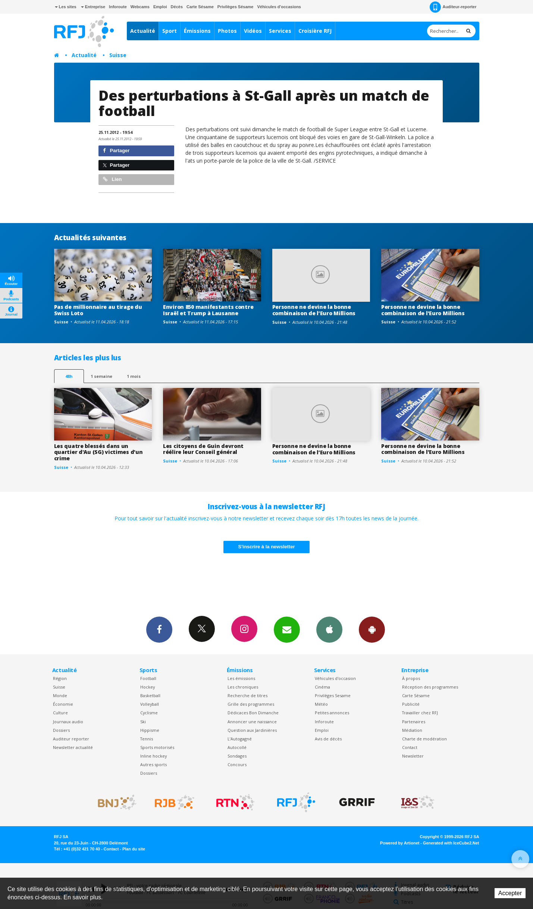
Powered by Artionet (399, 843)
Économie (63, 704)
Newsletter (413, 755)
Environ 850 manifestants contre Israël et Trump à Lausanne (208, 310)
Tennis (146, 738)
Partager (116, 150)
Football (148, 678)
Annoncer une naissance (252, 721)
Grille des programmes (251, 704)
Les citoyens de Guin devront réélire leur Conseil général (203, 449)
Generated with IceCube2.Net (451, 843)
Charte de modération (424, 738)
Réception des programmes (430, 686)
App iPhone (329, 629)
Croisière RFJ (315, 30)
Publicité (411, 704)
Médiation (412, 730)
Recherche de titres (247, 695)
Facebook (159, 629)
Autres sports (153, 764)
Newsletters (287, 629)
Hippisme (149, 730)
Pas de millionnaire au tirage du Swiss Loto (98, 310)
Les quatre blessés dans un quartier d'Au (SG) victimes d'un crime (98, 452)
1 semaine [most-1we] (101, 376)
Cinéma (322, 686)
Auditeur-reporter (453, 7)
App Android (372, 629)
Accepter (510, 893)
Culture (60, 712)
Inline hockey (153, 755)
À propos (411, 678)
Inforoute (118, 6)
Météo (321, 704)
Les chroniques (243, 686)
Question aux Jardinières (252, 730)
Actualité (142, 30)
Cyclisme (149, 712)
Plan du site (133, 849)
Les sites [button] (65, 6)
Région (60, 678)
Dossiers (61, 730)
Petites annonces (332, 712)
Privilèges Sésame (235, 6)
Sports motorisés (157, 747)
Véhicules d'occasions (279, 6)
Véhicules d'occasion (335, 678)
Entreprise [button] (93, 6)
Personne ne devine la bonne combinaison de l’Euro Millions (314, 310)
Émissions (197, 30)
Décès (177, 6)
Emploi (160, 6)
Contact (409, 747)
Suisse (117, 55)
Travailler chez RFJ (420, 712)
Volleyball (149, 704)
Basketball (150, 695)
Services (280, 30)
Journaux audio (68, 721)
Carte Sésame (200, 6)
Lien (112, 179)
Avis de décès (328, 738)
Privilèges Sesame (333, 695)
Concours (237, 764)
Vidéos (253, 30)
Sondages (237, 755)
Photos (227, 30)
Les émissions (241, 678)
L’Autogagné (240, 738)
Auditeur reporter (71, 738)
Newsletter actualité (73, 747)
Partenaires (413, 721)
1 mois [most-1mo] (134, 376)
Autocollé (237, 747)
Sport (169, 30)
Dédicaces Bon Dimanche (253, 712)
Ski (143, 721)
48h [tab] (68, 376)
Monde (60, 695)
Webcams (140, 6)
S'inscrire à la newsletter (266, 546)
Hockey (147, 686)
